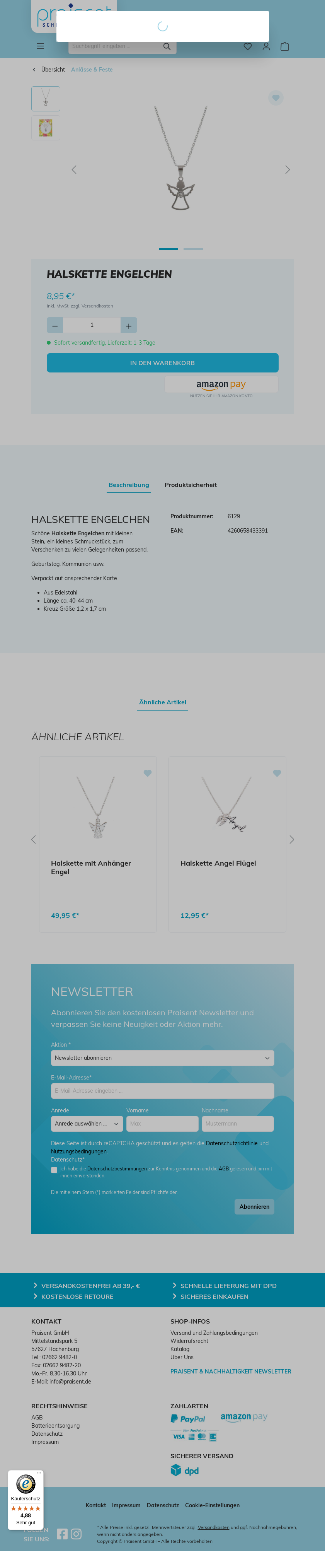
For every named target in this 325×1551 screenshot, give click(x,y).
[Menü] (39, 1474)
